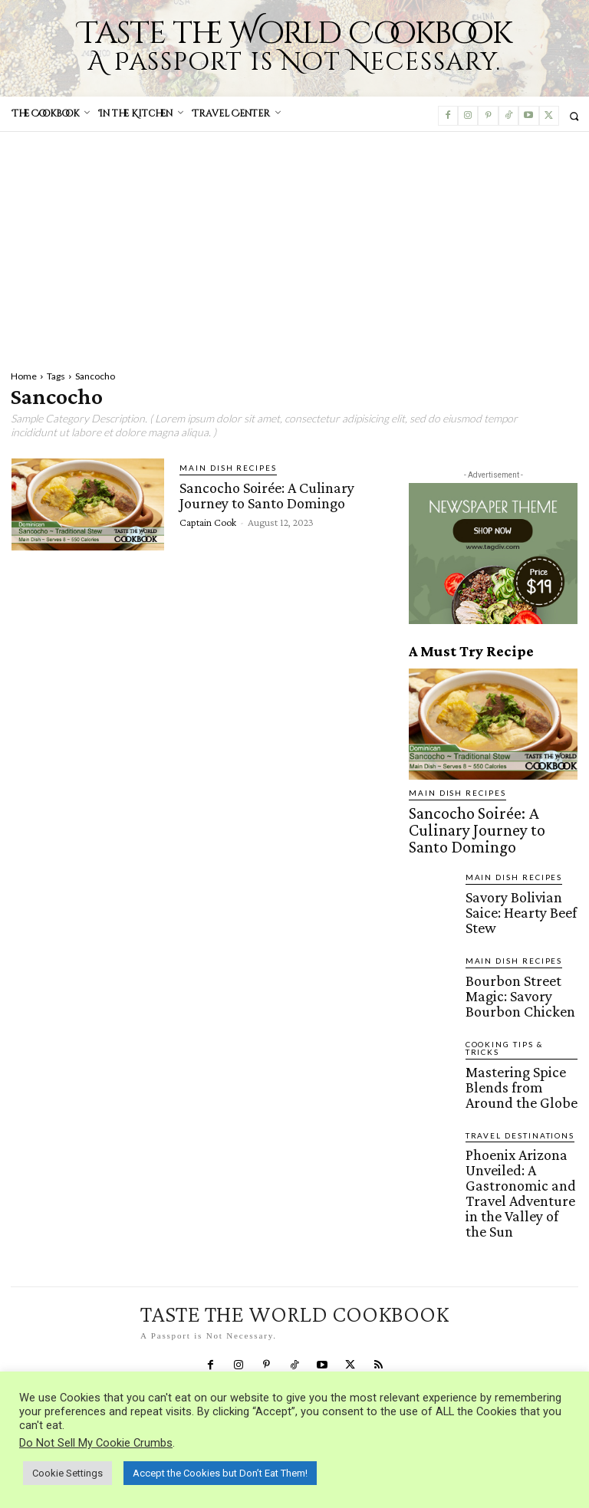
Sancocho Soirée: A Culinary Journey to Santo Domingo (264, 493)
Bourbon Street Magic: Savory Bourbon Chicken (520, 931)
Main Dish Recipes (218, 468)
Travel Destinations (510, 1035)
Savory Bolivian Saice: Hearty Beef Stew (512, 869)
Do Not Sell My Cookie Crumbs (96, 1443)
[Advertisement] (294, 247)
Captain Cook (207, 518)
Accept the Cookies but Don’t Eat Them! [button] (220, 1473)
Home (24, 376)
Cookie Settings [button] (67, 1473)
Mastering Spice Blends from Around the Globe (517, 994)
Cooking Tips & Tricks (512, 972)
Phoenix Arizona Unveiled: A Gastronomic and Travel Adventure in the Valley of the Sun (519, 1068)
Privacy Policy (42, 1258)
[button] (574, 116)
